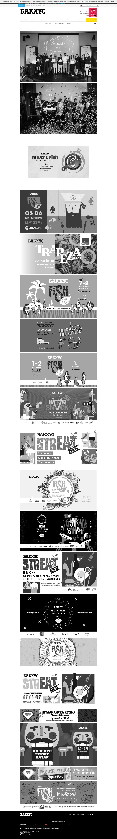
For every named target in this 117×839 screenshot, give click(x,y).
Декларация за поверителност (63, 824)
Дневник (31, 3)
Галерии (70, 20)
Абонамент (80, 814)
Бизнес (32, 831)
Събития (79, 20)
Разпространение (84, 13)
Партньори (48, 23)
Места (53, 20)
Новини (24, 20)
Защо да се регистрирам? (36, 5)
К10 (57, 3)
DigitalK (49, 3)
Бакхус (39, 3)
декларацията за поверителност (102, 1)
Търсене (98, 5)
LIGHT (30, 834)
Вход (44, 5)
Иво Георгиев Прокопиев (45, 828)
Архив (87, 15)
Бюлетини (28, 5)
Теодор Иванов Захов (55, 828)
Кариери (35, 3)
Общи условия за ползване (40, 824)
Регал (46, 3)
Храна (33, 20)
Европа (28, 832)
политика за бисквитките (90, 1)
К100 (60, 3)
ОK (112, 1)
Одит (43, 3)
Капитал (27, 3)
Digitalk (22, 833)
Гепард (63, 3)
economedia (20, 3)
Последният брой (84, 11)
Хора (61, 20)
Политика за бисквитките (52, 824)
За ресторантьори (59, 23)
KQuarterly (54, 3)
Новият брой (91, 20)
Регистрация (21, 5)
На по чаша (43, 20)
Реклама (72, 814)
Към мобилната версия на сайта (58, 821)
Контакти (69, 23)
